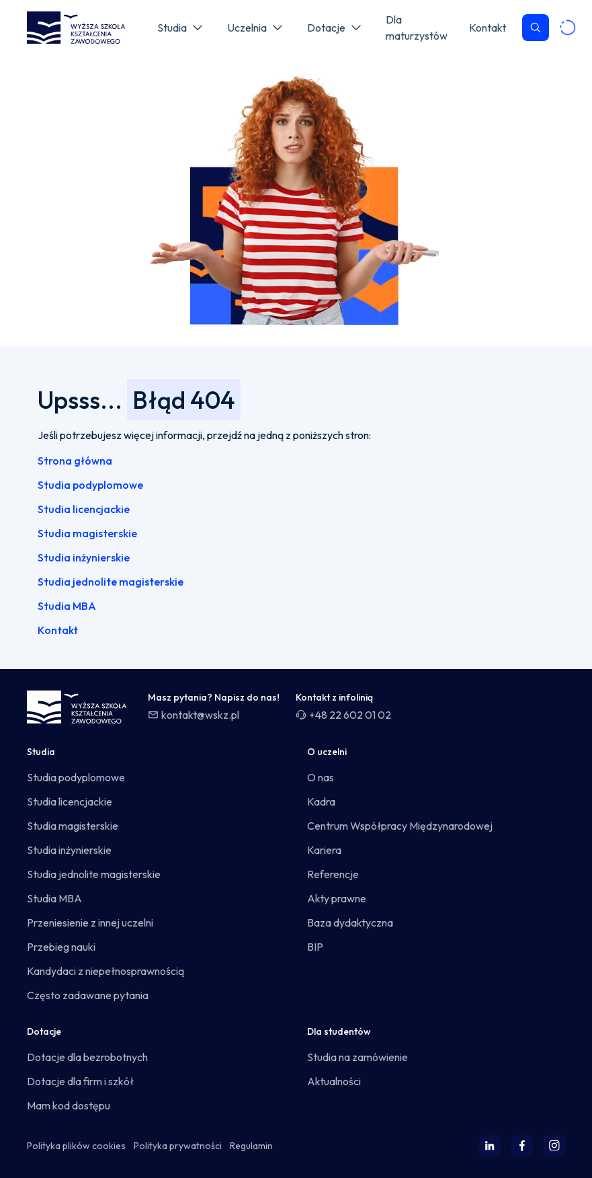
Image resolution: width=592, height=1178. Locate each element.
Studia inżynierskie (84, 557)
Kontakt (58, 630)
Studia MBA (67, 606)
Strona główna (75, 460)
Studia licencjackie (84, 509)
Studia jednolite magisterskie (110, 581)
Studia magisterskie (87, 533)
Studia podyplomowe (90, 485)
